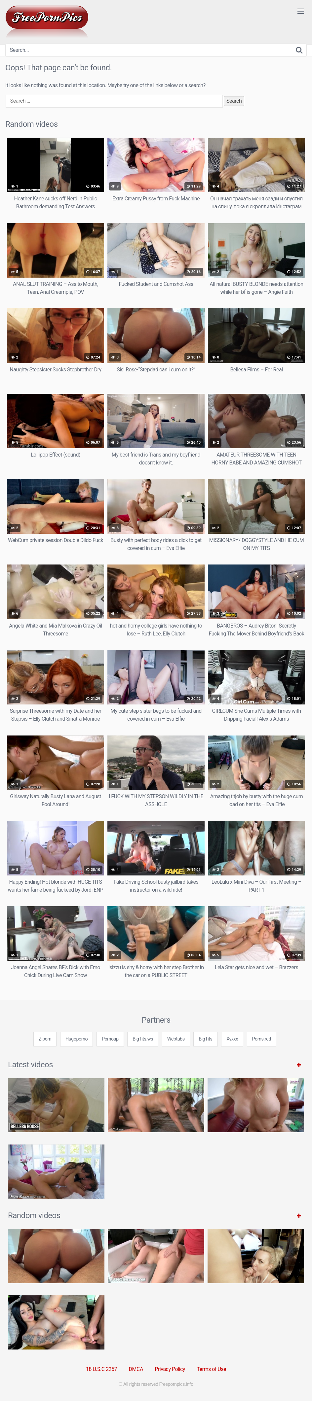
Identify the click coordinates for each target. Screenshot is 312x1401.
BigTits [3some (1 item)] (205, 1039)
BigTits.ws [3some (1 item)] (143, 1039)
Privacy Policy (170, 1369)
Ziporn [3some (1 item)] (45, 1039)
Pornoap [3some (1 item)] (110, 1039)
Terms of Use (211, 1369)
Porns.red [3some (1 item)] (261, 1039)
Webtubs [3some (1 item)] (176, 1039)
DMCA (136, 1369)
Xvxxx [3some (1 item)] (232, 1039)
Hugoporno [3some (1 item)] (76, 1039)
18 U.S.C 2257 (101, 1369)
